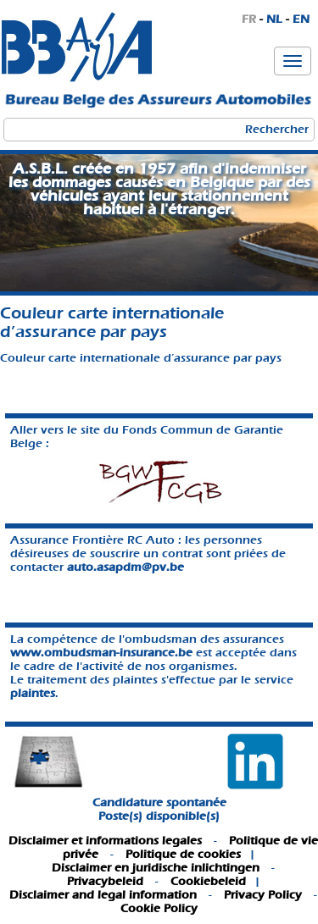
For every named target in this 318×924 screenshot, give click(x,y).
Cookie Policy (159, 908)
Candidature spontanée (159, 802)
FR (249, 19)
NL (274, 19)
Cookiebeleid (208, 881)
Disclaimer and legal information (103, 895)
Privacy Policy (263, 895)
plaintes (32, 693)
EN (301, 19)
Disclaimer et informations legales (105, 840)
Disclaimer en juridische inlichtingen (155, 867)
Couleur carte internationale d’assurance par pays (141, 358)
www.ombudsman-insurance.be (101, 652)
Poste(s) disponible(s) (159, 816)
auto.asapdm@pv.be (125, 567)
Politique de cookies (183, 854)
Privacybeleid (105, 881)
